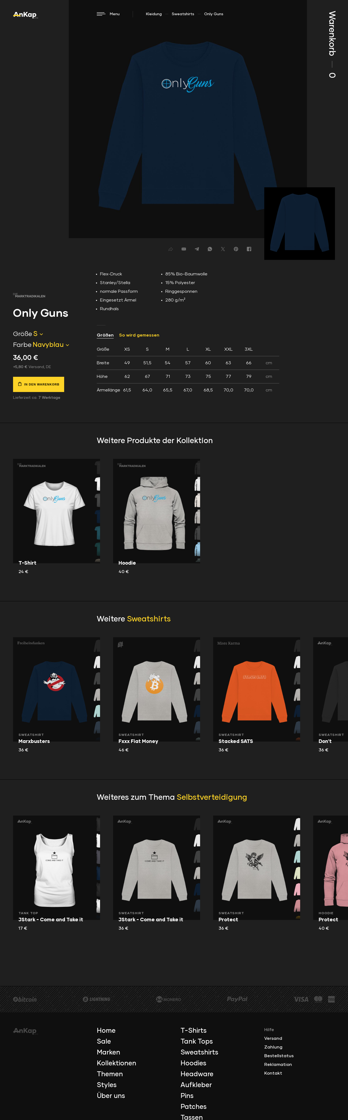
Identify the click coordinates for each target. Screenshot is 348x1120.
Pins (187, 1096)
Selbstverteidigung (212, 797)
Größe (22, 334)
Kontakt (273, 1073)
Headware (197, 1074)
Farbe (22, 345)
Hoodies (193, 1063)
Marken (108, 1052)
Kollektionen (116, 1063)
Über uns (111, 1096)
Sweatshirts (183, 14)
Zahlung (273, 1047)
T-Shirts (194, 1031)
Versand (273, 1038)
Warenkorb (331, 44)
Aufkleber (196, 1085)
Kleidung (154, 14)
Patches (194, 1107)
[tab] (188, 370)
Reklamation (278, 1064)
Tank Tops (197, 1041)
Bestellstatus (279, 1056)
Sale (104, 1041)
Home (106, 1031)
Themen (110, 1074)
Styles (107, 1085)
